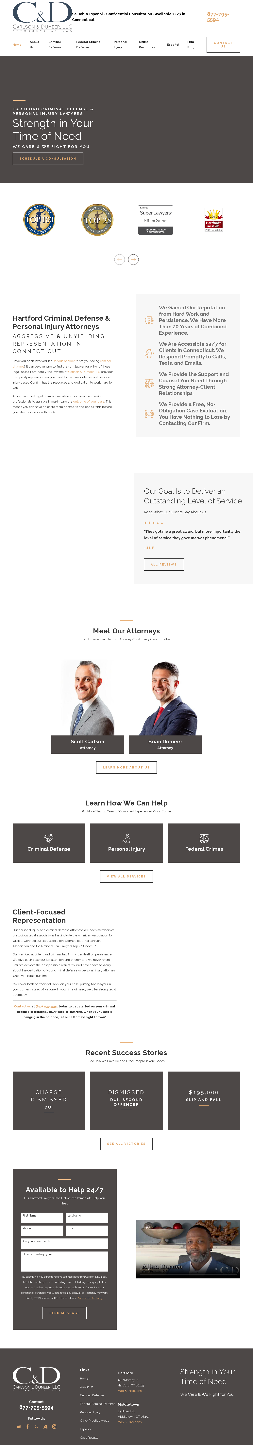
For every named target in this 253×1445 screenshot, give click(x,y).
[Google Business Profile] (19, 1426)
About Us (86, 1387)
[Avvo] (45, 1426)
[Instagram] (54, 1426)
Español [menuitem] (173, 44)
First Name (25, 1215)
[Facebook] (27, 1426)
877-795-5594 (218, 16)
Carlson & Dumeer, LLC (80, 372)
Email (66, 1228)
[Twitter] (36, 1426)
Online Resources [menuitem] (147, 44)
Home (84, 1378)
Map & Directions (130, 1391)
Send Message (60, 1313)
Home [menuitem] (17, 44)
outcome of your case (84, 401)
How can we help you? (33, 1254)
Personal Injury (90, 1412)
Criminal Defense (92, 1395)
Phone (22, 1228)
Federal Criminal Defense (97, 1404)
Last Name (69, 1215)
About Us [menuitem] (34, 44)
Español (86, 1429)
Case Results (89, 1437)
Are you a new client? (32, 1241)
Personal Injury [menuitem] (120, 44)
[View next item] (133, 259)
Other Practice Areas (94, 1420)
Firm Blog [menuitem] (190, 44)
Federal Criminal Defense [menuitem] (88, 44)
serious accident (60, 361)
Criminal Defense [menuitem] (54, 44)
